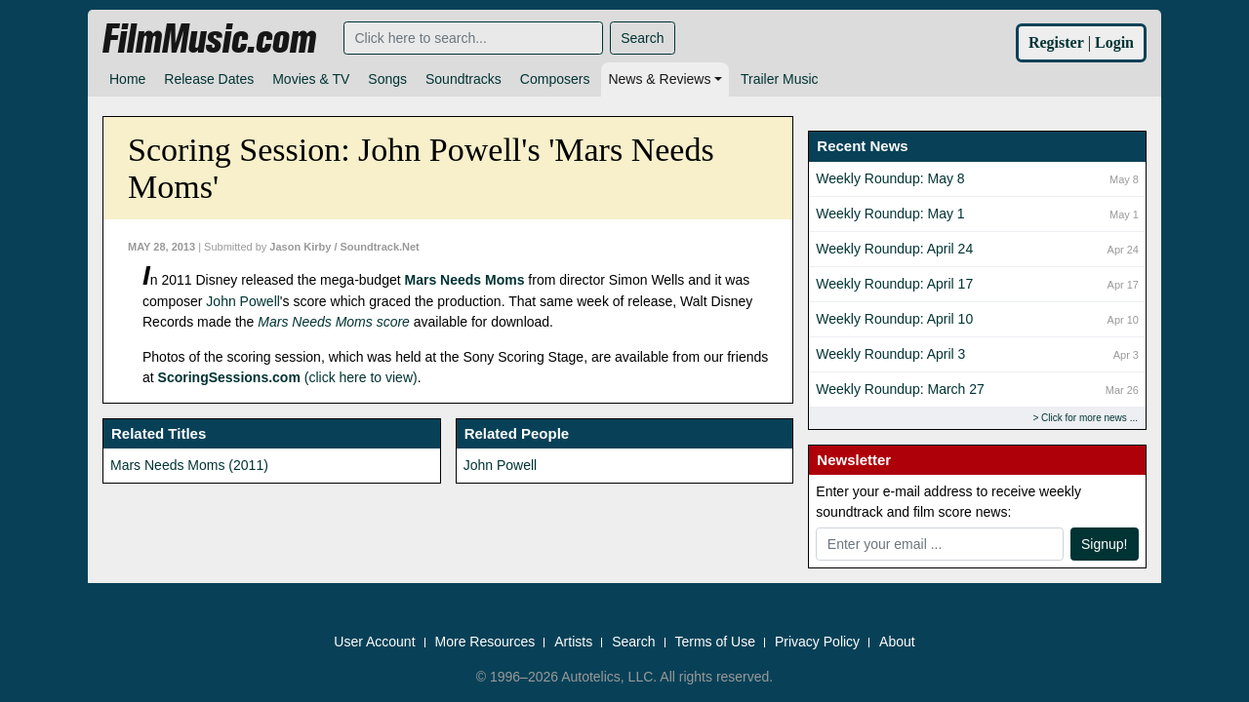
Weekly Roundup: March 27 (900, 389)
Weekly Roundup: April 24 (894, 248)
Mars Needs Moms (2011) (189, 465)
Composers (555, 79)
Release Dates (209, 79)
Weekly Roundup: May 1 (890, 213)
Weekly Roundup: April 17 (894, 284)
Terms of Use (715, 642)
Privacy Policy (817, 642)
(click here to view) (288, 377)
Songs (387, 79)
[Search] (473, 38)
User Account (374, 642)
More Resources (485, 642)
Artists (573, 642)
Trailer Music (780, 79)
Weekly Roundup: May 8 (890, 178)
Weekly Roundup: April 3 (890, 354)
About (897, 642)
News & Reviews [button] (659, 79)
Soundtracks (463, 79)
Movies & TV (310, 79)
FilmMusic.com (209, 39)
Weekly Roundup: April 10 (894, 319)
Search (642, 38)
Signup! (1104, 544)
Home (127, 79)
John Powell (243, 301)
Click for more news (1084, 417)
